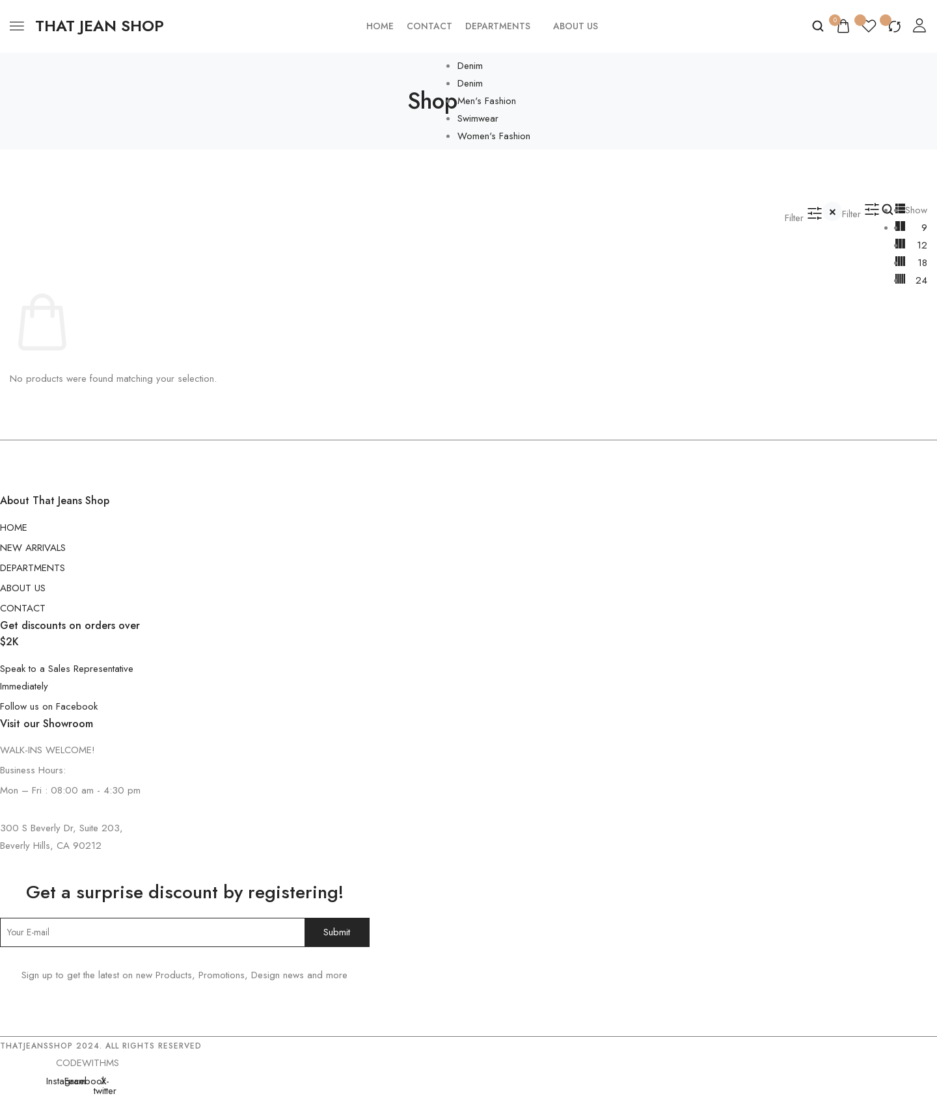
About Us (575, 26)
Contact (429, 26)
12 (922, 245)
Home (380, 26)
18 (922, 263)
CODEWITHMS (87, 1063)
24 (921, 280)
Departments (497, 26)
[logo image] (99, 26)
